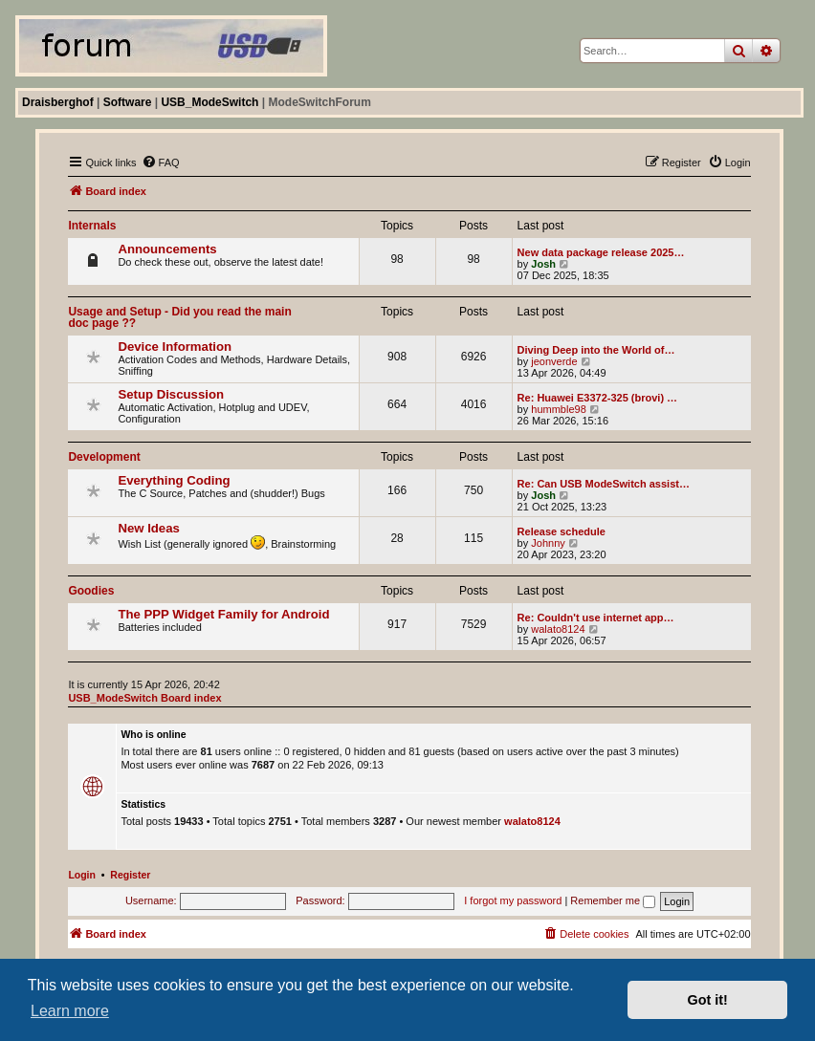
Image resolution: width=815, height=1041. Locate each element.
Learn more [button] (70, 1011)
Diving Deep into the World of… (596, 350)
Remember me (612, 900)
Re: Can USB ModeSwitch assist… (604, 483)
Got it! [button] (708, 1000)
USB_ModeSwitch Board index (144, 698)
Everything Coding (174, 480)
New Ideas (149, 528)
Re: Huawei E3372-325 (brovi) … (598, 397)
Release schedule (562, 531)
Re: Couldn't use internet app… (596, 617)
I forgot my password (513, 900)
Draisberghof (58, 102)
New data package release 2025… (601, 252)
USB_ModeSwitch (209, 102)
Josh (543, 264)
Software (127, 102)
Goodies (91, 590)
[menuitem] (161, 162)
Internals (92, 225)
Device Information (174, 346)
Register (130, 874)
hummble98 (558, 409)
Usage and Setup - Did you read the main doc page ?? (179, 317)
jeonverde (554, 361)
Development (104, 457)
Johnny (547, 543)
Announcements (167, 249)
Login (82, 874)
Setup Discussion (171, 394)
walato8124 (557, 629)
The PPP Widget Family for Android (223, 614)
